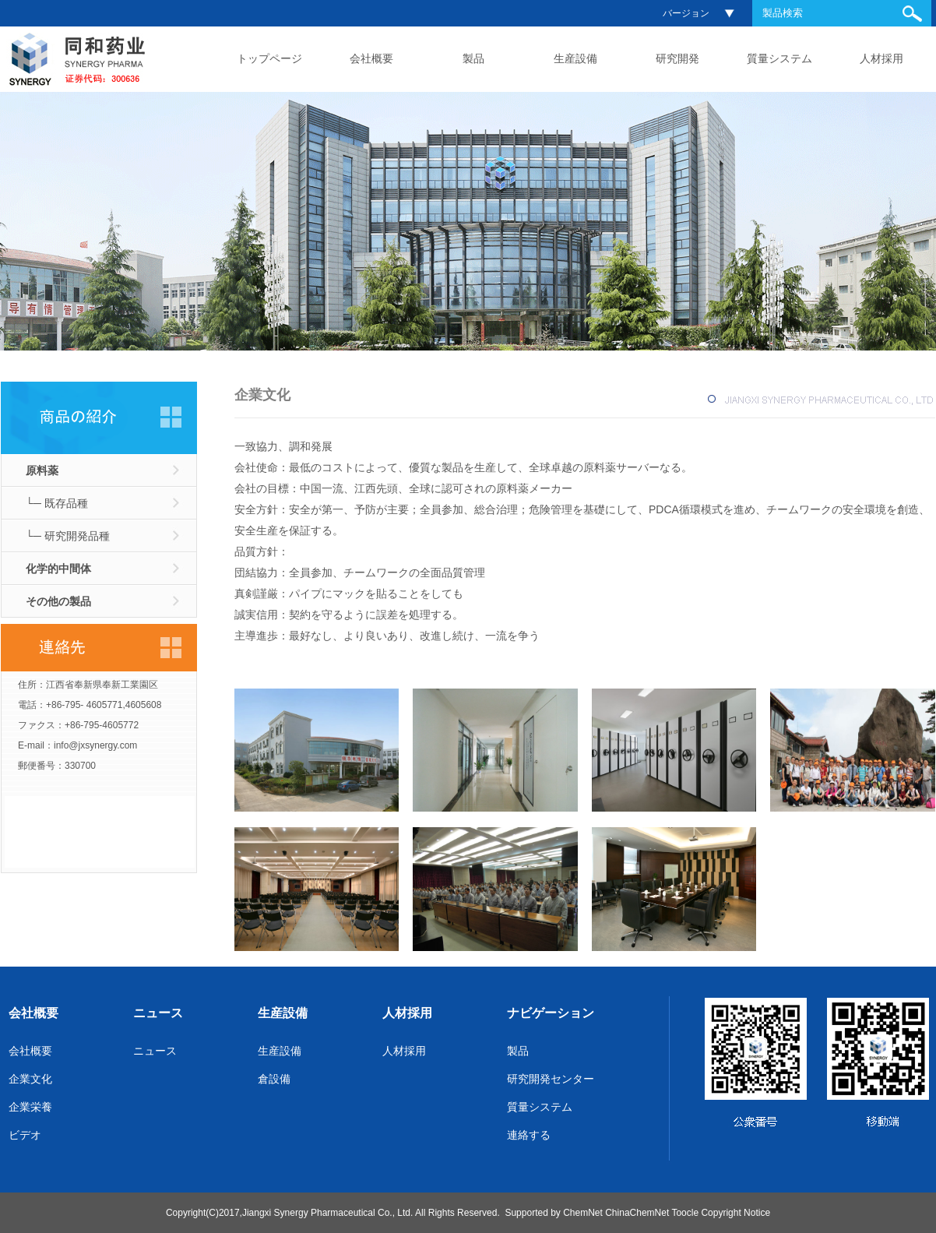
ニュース (158, 1013)
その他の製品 (58, 601)
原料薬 (42, 470)
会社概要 (371, 59)
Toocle (684, 1212)
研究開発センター (550, 1079)
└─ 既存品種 (57, 503)
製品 (473, 59)
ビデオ (25, 1135)
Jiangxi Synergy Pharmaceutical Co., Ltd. (327, 1212)
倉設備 (274, 1079)
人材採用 (881, 59)
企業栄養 (30, 1107)
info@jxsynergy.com (95, 745)
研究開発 (677, 59)
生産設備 (575, 59)
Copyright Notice (735, 1212)
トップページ (269, 59)
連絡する (529, 1135)
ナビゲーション (550, 1013)
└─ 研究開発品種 (68, 536)
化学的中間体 (58, 568)
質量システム (779, 59)
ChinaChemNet (637, 1212)
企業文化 (30, 1079)
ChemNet (583, 1212)
